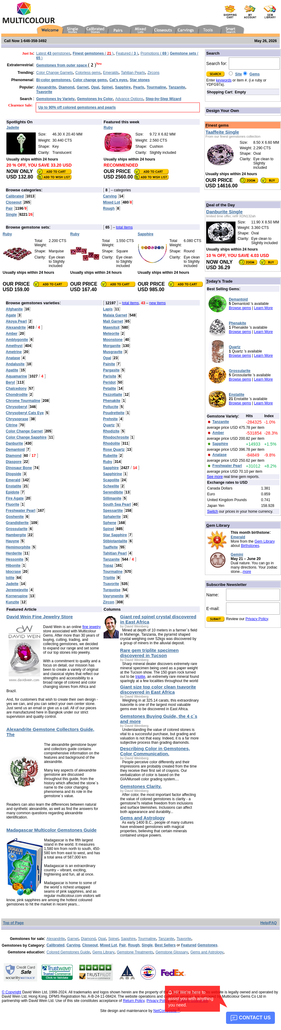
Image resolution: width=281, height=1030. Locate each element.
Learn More (263, 308)
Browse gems (240, 308)
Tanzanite (166, 939)
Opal (102, 939)
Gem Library (264, 541)
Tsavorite (184, 939)
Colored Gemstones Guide (68, 952)
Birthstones (250, 546)
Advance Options (129, 99)
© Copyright (11, 992)
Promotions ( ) (154, 53)
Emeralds (111, 72)
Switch (212, 511)
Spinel (113, 939)
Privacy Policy (257, 619)
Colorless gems (88, 72)
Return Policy (133, 1001)
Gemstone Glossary (171, 952)
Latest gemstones (53, 53)
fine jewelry (91, 627)
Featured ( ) (127, 53)
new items (157, 303)
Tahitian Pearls (133, 72)
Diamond (88, 939)
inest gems (217, 125)
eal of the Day (220, 205)
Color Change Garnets (54, 72)
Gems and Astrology (206, 952)
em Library (218, 525)
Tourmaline (147, 939)
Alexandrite (55, 939)
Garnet (72, 939)
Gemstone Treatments (135, 952)
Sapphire (128, 939)
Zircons (153, 72)
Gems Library (103, 952)
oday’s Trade (219, 281)
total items (124, 227)
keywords (224, 80)
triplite (140, 676)
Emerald (238, 537)
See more (215, 477)
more (247, 571)
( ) (93, 53)
